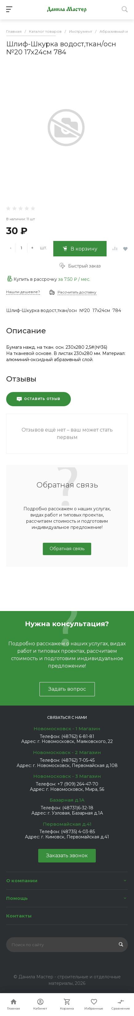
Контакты (19, 916)
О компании (22, 880)
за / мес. (74, 279)
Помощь (17, 898)
